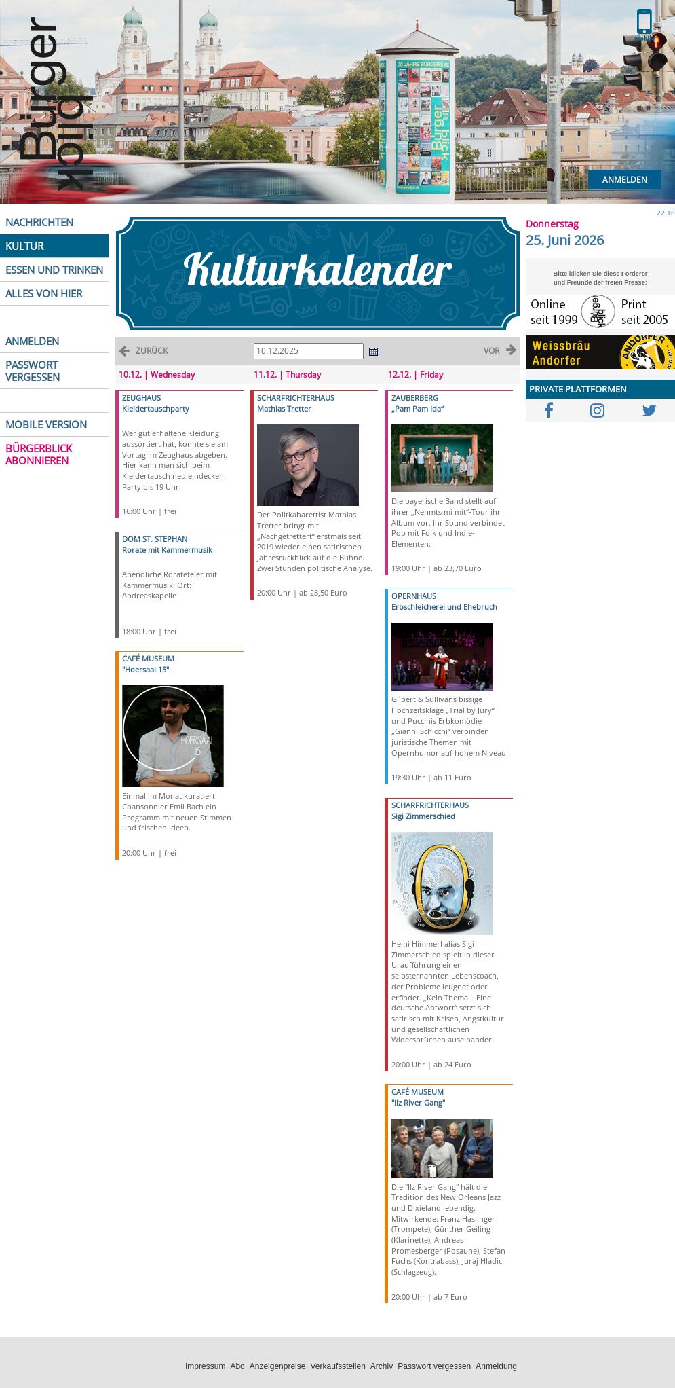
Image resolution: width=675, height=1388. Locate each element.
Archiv (381, 1366)
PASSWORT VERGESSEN (32, 371)
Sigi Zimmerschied (423, 816)
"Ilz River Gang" (418, 1102)
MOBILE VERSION (46, 424)
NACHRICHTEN (39, 222)
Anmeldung (496, 1366)
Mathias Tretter (284, 408)
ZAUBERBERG (414, 397)
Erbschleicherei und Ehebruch (444, 607)
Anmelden (624, 179)
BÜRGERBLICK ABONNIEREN (38, 454)
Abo (237, 1366)
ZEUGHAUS (141, 397)
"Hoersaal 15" (145, 669)
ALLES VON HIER (43, 293)
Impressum (205, 1366)
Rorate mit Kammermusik (167, 550)
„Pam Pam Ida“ (417, 408)
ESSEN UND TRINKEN (54, 269)
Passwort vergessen (434, 1366)
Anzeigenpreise (278, 1366)
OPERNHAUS (413, 596)
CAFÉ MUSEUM (148, 658)
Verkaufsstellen (337, 1366)
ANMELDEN (32, 341)
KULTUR (24, 246)
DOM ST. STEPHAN (154, 539)
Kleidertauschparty (155, 408)
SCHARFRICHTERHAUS (295, 397)
